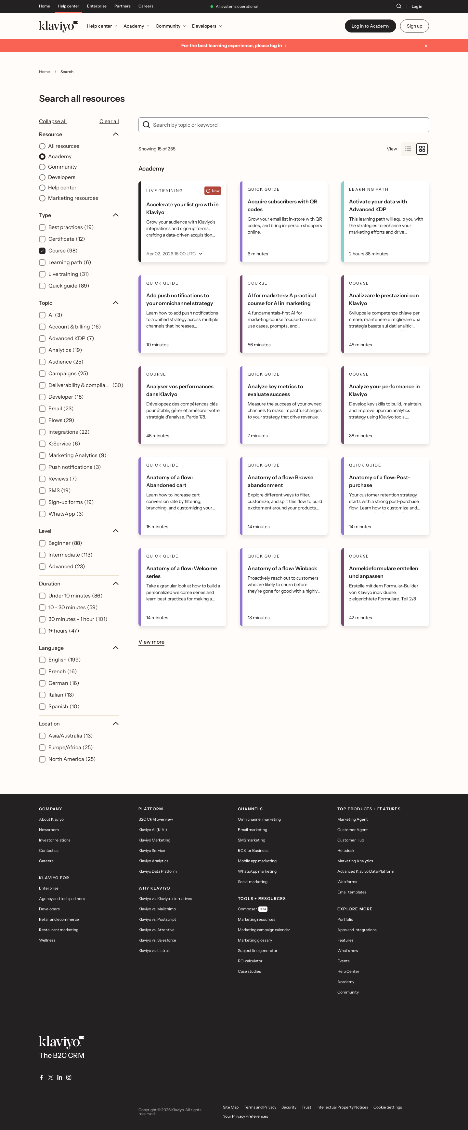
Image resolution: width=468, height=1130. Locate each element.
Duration (79, 583)
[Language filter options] (79, 678)
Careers (145, 6)
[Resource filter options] (79, 166)
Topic (79, 303)
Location (79, 723)
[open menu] (176, 253)
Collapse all (53, 121)
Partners (122, 6)
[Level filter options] (79, 549)
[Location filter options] (79, 742)
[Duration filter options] (79, 608)
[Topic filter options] (79, 409)
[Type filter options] (79, 251)
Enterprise (97, 6)
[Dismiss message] (426, 46)
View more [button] (151, 641)
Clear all (109, 121)
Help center (68, 6)
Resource (79, 134)
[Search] (398, 6)
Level (79, 531)
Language (79, 648)
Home (44, 6)
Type (79, 215)
